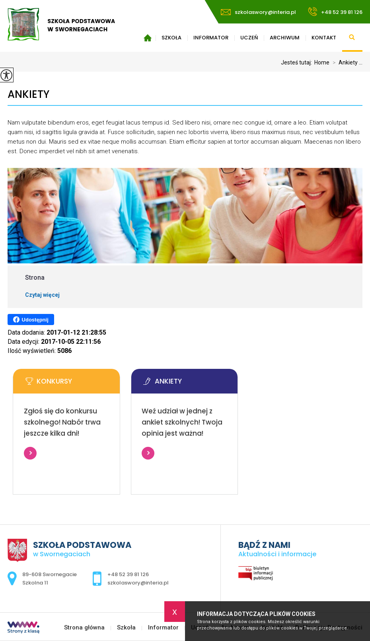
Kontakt (324, 37)
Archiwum (285, 37)
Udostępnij (31, 319)
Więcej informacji (30, 453)
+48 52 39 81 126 (335, 11)
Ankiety (28, 94)
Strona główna (148, 38)
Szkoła (171, 37)
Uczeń (249, 37)
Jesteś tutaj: (297, 62)
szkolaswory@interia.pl (258, 12)
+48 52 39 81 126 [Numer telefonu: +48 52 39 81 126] (128, 574)
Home (321, 62)
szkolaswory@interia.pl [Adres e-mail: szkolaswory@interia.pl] (138, 582)
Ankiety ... (345, 62)
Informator (210, 37)
